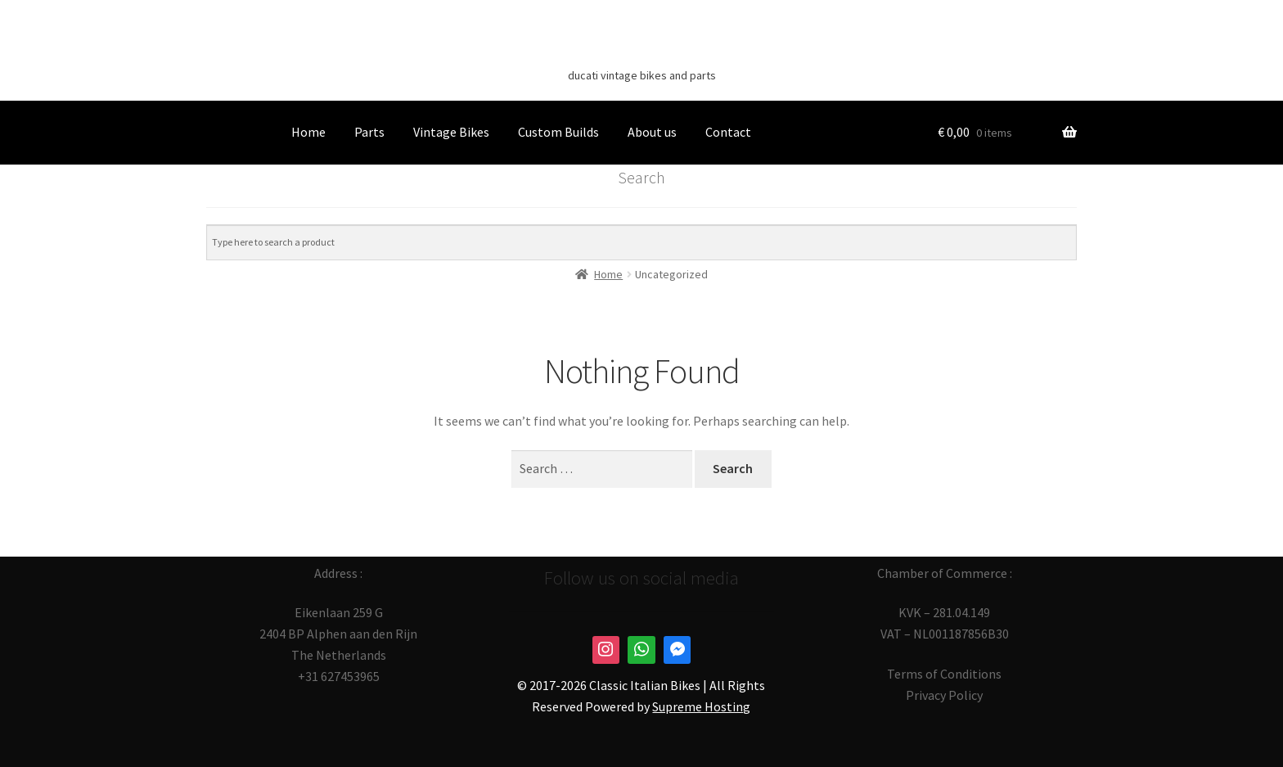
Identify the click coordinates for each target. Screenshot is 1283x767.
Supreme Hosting (701, 706)
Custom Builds (558, 132)
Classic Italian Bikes (641, 50)
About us (652, 132)
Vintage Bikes (451, 132)
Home (308, 132)
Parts (369, 132)
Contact (728, 132)
